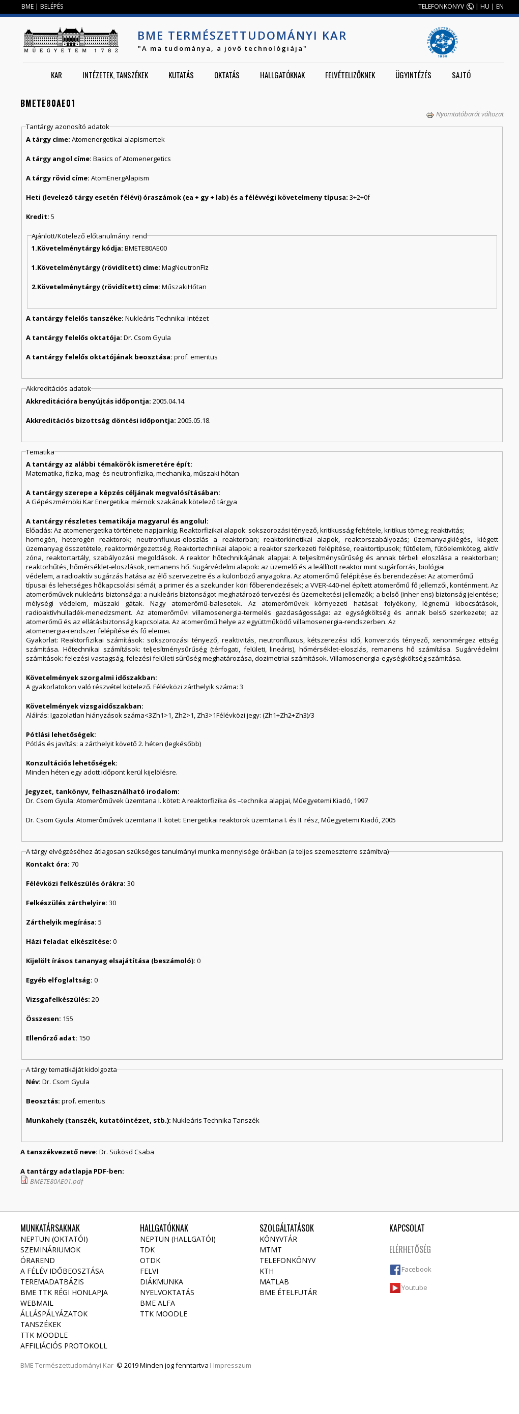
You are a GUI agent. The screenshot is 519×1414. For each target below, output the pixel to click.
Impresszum (232, 1365)
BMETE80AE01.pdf (56, 1181)
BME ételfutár (288, 1292)
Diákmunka (161, 1281)
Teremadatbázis (52, 1281)
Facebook (416, 1269)
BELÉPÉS (51, 6)
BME (27, 6)
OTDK (150, 1260)
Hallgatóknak (282, 74)
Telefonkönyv (287, 1260)
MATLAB (274, 1281)
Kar (56, 74)
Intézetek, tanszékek (115, 74)
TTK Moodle (44, 1335)
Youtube (414, 1287)
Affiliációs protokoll (63, 1345)
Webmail (36, 1303)
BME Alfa (157, 1303)
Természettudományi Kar (74, 1365)
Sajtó (461, 74)
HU (484, 6)
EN (500, 6)
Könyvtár (278, 1239)
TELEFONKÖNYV (441, 6)
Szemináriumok (50, 1249)
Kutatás (181, 74)
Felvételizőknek (350, 74)
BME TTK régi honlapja (64, 1292)
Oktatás (227, 74)
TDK (147, 1249)
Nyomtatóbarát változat (465, 113)
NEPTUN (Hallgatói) (178, 1239)
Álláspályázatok (54, 1313)
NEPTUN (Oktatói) (54, 1239)
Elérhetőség (410, 1249)
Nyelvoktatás (167, 1292)
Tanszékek (40, 1324)
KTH (267, 1271)
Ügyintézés (413, 74)
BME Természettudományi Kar (242, 35)
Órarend (37, 1260)
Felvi (149, 1271)
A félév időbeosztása (62, 1271)
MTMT (271, 1249)
